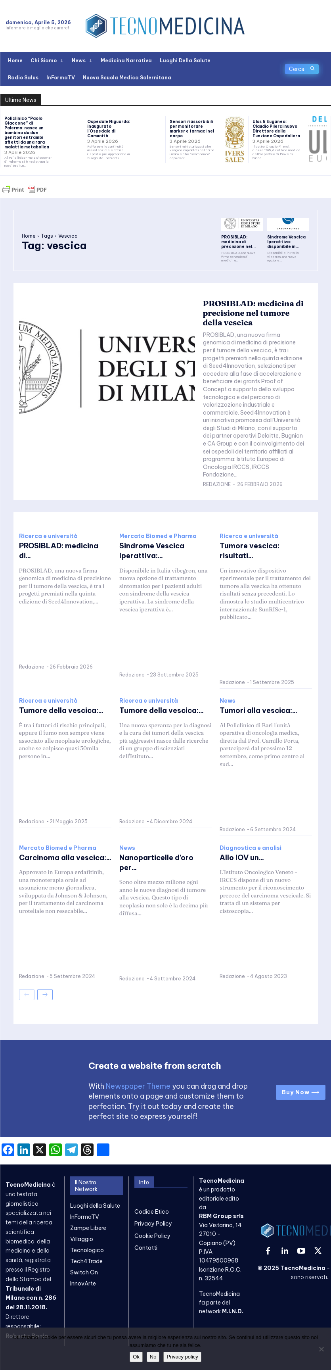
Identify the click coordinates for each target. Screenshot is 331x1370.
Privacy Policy (153, 1223)
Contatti (145, 1247)
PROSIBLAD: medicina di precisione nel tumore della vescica (253, 312)
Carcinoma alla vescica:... (65, 857)
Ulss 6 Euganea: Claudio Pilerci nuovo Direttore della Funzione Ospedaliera (276, 128)
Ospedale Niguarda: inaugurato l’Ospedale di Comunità (108, 128)
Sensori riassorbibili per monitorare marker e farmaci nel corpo (192, 128)
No (153, 1357)
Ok (136, 1357)
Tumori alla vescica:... (258, 710)
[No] (321, 1349)
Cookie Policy (152, 1235)
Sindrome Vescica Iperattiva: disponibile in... (286, 241)
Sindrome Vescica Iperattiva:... (151, 550)
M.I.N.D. (232, 1311)
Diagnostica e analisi (250, 848)
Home (29, 236)
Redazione (217, 484)
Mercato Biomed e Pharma (158, 536)
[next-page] (45, 994)
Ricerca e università (48, 536)
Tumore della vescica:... (61, 710)
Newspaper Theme (138, 1086)
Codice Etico (151, 1211)
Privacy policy (182, 1357)
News (227, 701)
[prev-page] (26, 994)
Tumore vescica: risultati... (249, 550)
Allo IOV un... (242, 857)
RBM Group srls (221, 1216)
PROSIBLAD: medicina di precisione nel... (238, 241)
